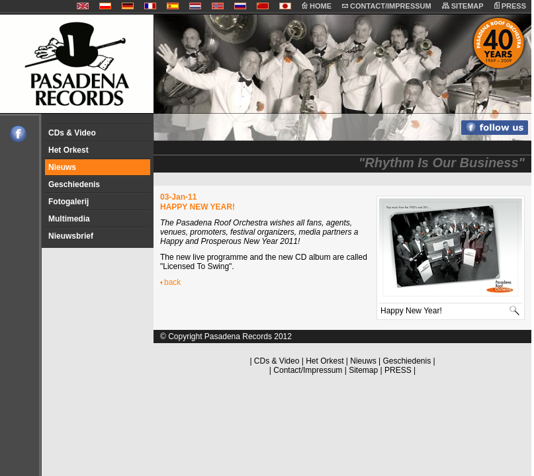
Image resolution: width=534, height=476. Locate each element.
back (172, 282)
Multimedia (69, 218)
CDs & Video (72, 133)
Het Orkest (68, 150)
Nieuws (62, 167)
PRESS (510, 6)
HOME (317, 6)
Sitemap (363, 370)
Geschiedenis (74, 184)
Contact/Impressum (307, 370)
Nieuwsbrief (70, 236)
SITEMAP (463, 6)
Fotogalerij (68, 201)
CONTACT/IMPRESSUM (386, 6)
